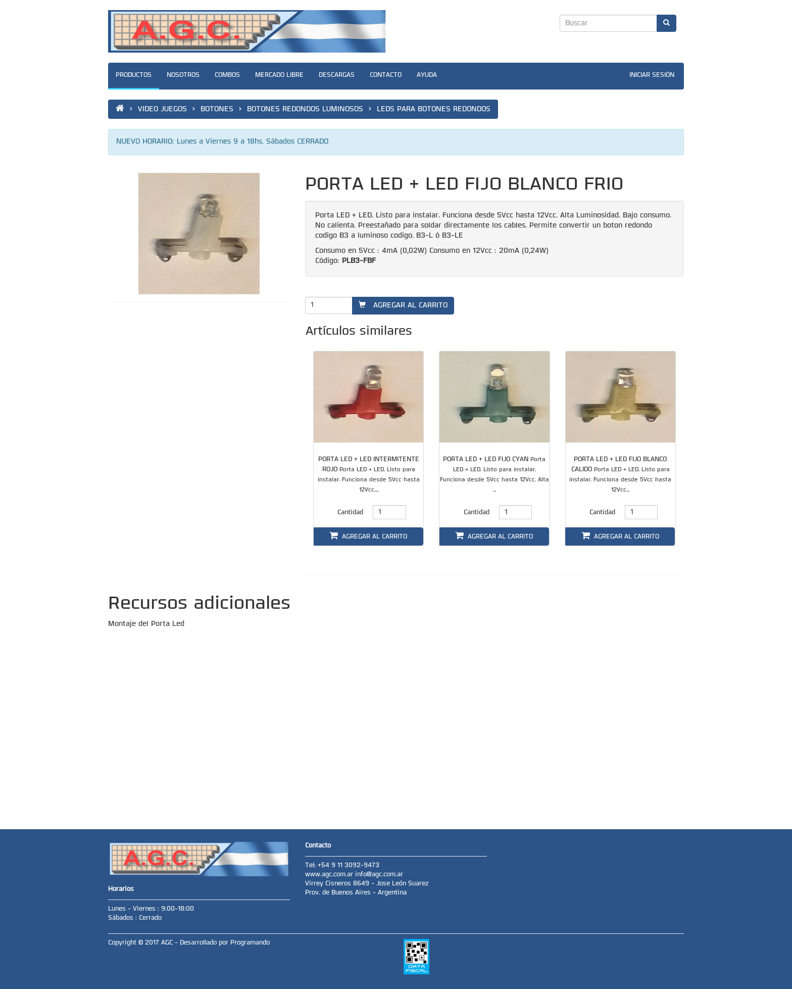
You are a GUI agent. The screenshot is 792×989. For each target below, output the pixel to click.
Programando (250, 943)
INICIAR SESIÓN (651, 75)
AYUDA (427, 75)
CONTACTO (386, 75)
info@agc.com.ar (379, 875)
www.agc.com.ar (330, 875)
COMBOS (227, 75)
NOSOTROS (183, 75)
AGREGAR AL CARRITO (403, 305)
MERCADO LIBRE (279, 75)
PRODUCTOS (134, 75)
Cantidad (350, 513)
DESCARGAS (337, 75)
